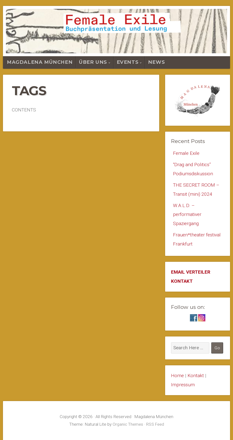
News (156, 62)
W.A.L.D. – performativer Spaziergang (187, 214)
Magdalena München (40, 62)
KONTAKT (182, 281)
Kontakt (196, 375)
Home (177, 375)
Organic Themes (128, 424)
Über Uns (93, 62)
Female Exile (186, 153)
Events (128, 62)
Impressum (183, 384)
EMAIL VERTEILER (190, 272)
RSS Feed (155, 424)
